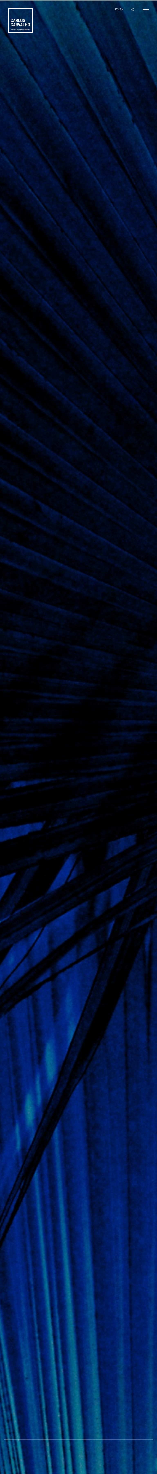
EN (121, 9)
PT (116, 9)
